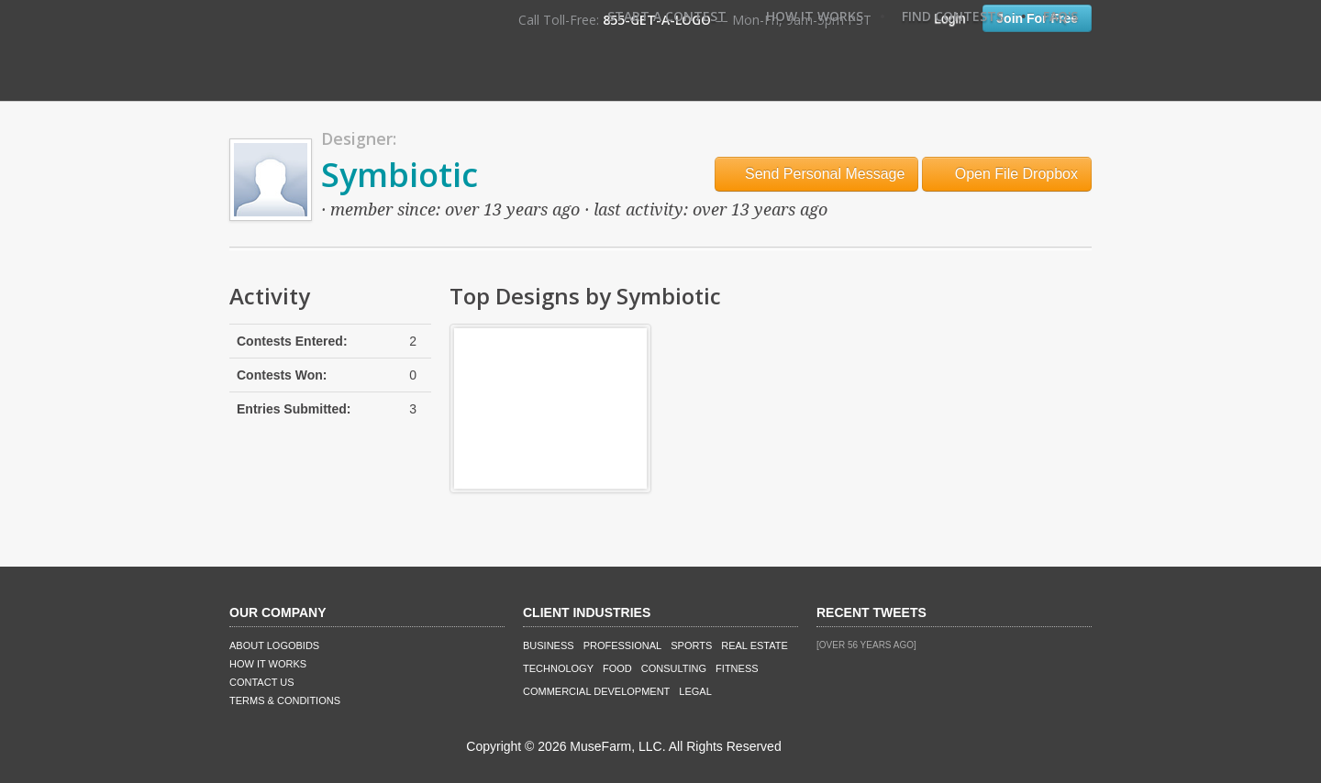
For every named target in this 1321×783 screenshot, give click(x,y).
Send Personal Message (816, 174)
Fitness (737, 668)
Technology (558, 668)
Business (548, 645)
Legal (695, 691)
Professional (622, 645)
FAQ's (1060, 16)
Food (617, 668)
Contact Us (261, 682)
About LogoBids (274, 645)
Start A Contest (667, 16)
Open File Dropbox (1007, 174)
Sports (691, 645)
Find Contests (953, 16)
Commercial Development (596, 691)
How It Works (814, 16)
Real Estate (754, 645)
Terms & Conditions (284, 700)
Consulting (673, 668)
